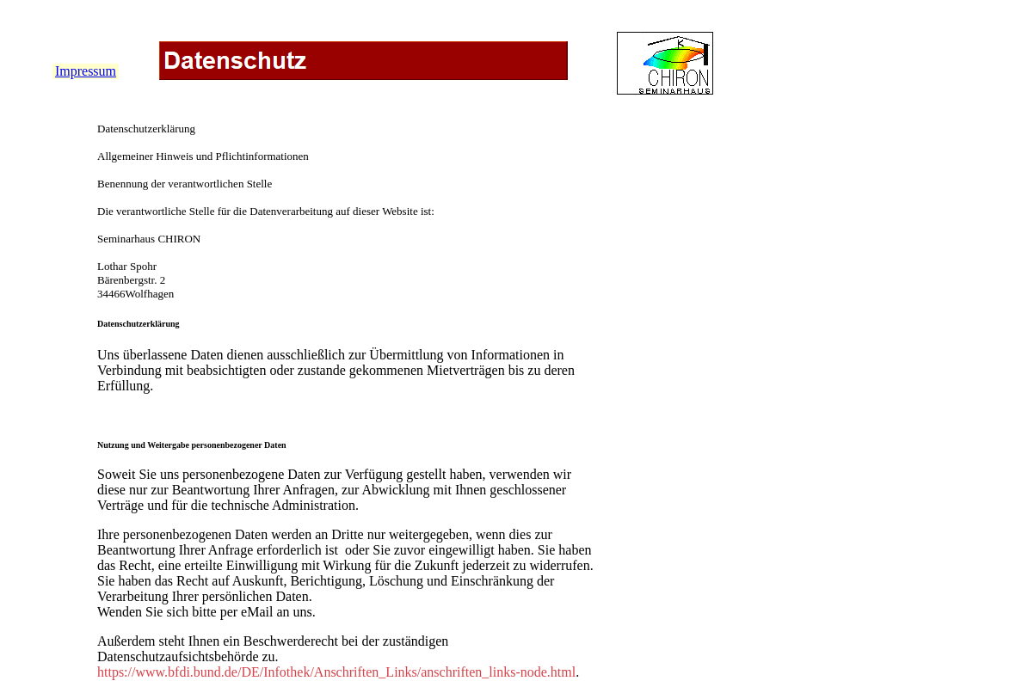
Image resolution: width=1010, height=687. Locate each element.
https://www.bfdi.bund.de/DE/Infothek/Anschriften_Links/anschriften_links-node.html (336, 672)
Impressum (85, 71)
